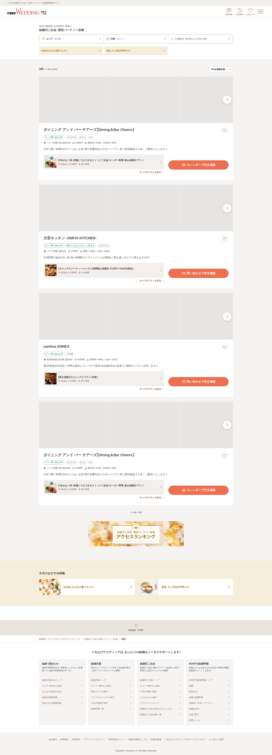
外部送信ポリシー (116, 739)
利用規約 (64, 739)
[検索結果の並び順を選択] (221, 69)
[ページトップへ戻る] (136, 627)
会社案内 (52, 739)
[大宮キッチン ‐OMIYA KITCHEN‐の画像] (136, 208)
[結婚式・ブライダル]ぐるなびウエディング (59, 639)
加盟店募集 (156, 739)
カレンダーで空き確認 (198, 165)
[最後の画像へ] (227, 99)
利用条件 (76, 739)
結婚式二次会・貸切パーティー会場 (101, 639)
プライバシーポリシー (94, 739)
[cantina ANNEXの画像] (136, 316)
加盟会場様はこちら (138, 739)
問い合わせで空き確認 (198, 273)
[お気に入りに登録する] (225, 130)
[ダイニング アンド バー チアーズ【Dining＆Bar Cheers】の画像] (136, 99)
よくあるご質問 (216, 739)
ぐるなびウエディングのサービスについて (185, 739)
